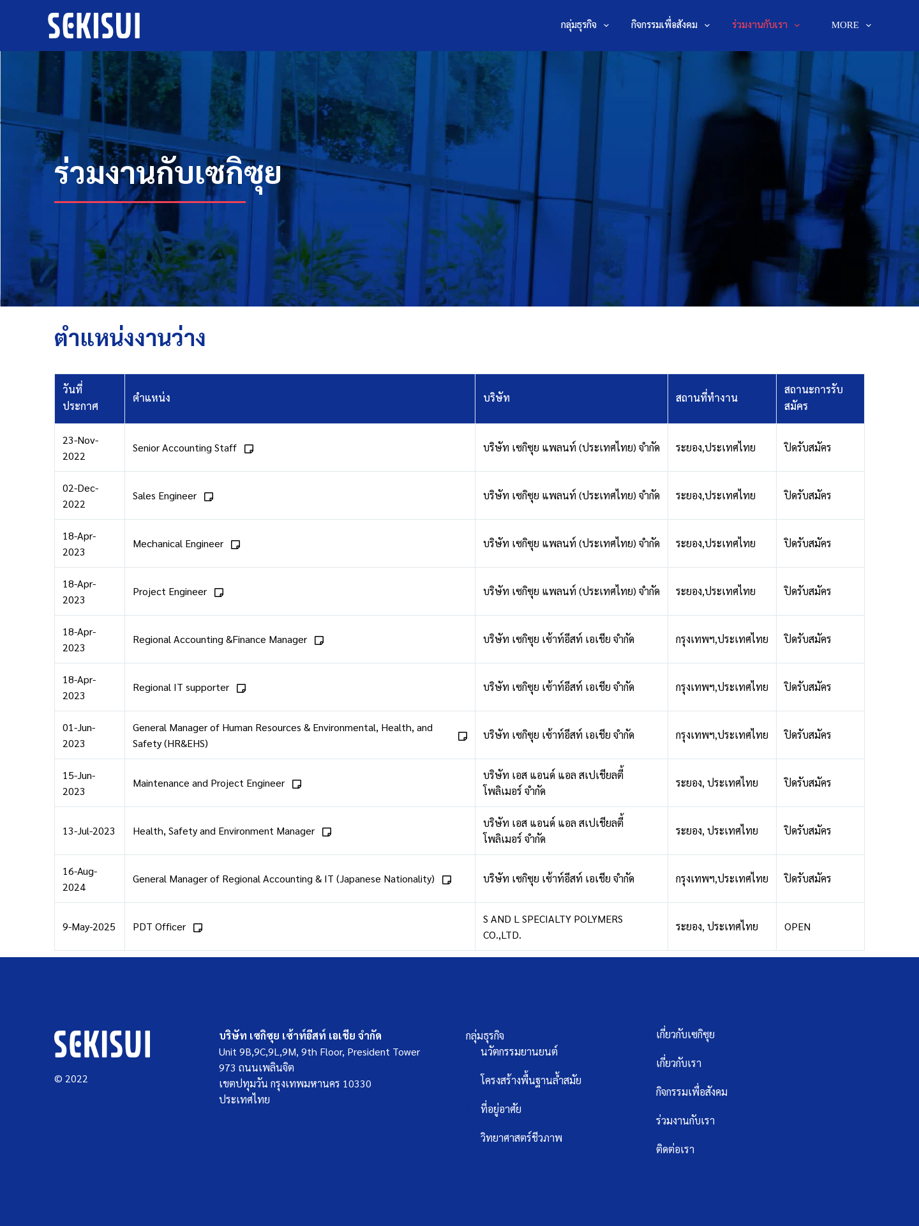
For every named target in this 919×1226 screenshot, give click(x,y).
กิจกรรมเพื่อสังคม (673, 25)
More (851, 25)
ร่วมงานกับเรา (768, 25)
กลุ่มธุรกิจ (587, 25)
